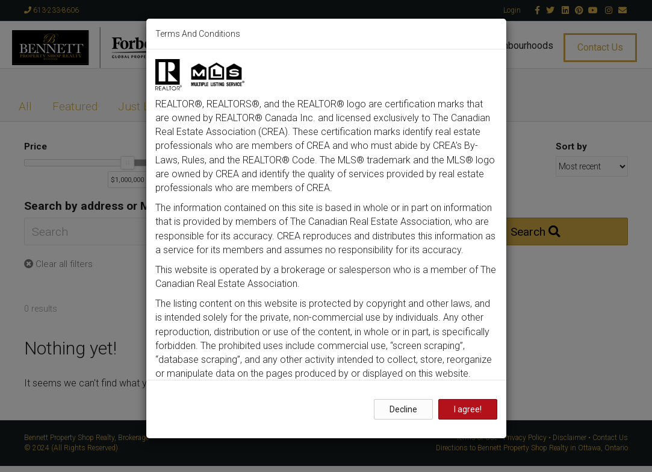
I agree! (468, 409)
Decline (403, 409)
